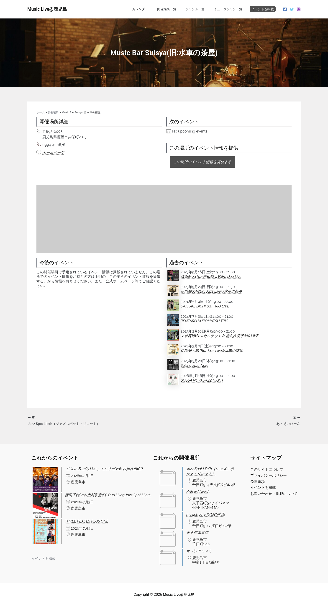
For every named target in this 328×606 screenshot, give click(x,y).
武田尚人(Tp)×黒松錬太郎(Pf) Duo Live (211, 276)
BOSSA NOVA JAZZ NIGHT (202, 380)
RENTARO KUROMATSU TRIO (204, 321)
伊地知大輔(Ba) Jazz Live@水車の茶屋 (211, 291)
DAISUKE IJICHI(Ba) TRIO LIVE (205, 306)
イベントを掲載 (262, 9)
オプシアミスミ (199, 551)
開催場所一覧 (173, 9)
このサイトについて (266, 469)
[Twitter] (292, 9)
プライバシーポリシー (268, 475)
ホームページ (53, 152)
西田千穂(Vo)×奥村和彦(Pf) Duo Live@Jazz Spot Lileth (108, 495)
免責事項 (257, 481)
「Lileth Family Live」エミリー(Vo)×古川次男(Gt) (104, 469)
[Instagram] (299, 9)
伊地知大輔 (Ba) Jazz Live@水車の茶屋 (212, 351)
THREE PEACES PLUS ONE (86, 521)
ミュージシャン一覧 (229, 9)
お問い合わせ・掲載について (274, 494)
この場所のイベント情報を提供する (202, 162)
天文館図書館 (197, 533)
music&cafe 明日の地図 (205, 514)
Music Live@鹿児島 (47, 9)
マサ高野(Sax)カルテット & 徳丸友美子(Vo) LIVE (219, 336)
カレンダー (150, 9)
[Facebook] (285, 9)
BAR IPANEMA (198, 491)
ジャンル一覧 (199, 9)
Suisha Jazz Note (194, 365)
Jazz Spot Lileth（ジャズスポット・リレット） (210, 471)
